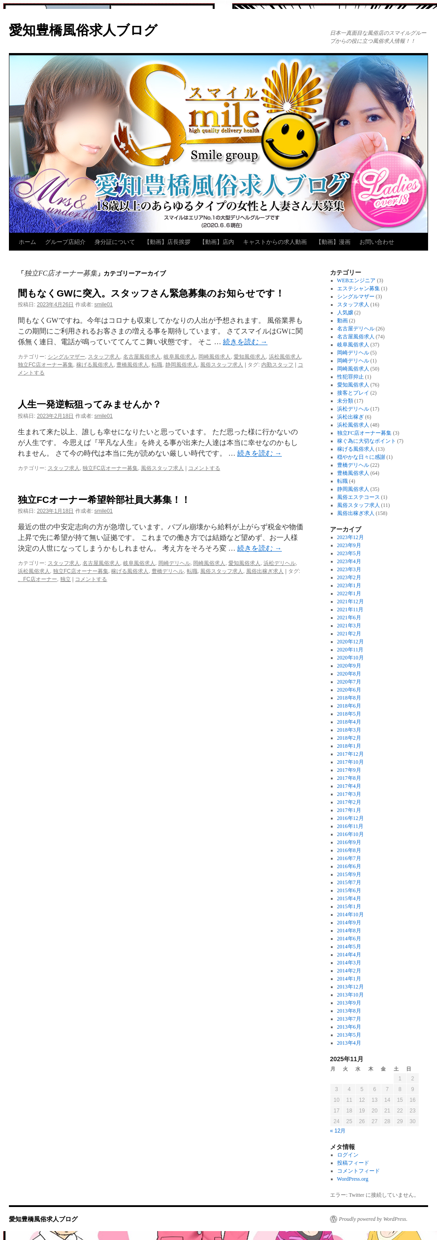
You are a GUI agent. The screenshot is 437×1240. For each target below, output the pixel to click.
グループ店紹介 (65, 242)
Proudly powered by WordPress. (373, 1219)
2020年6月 (349, 690)
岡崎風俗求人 (214, 357)
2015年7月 (349, 882)
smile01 (103, 304)
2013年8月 (349, 1011)
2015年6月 (349, 890)
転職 (157, 365)
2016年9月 (349, 842)
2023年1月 (349, 585)
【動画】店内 (216, 242)
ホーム (27, 242)
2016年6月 (349, 866)
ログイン (348, 1155)
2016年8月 (349, 850)
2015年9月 (349, 874)
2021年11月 (350, 609)
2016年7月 (349, 858)
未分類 (345, 401)
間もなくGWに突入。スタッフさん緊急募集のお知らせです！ (151, 293)
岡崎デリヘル (174, 563)
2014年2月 (349, 971)
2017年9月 (349, 770)
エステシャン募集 (358, 288)
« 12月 (338, 1131)
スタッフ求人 (104, 357)
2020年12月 (350, 642)
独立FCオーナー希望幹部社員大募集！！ (104, 499)
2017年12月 (350, 754)
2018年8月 (349, 698)
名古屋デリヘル (356, 328)
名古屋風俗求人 (142, 357)
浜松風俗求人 (285, 357)
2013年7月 (349, 1019)
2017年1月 (349, 810)
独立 (65, 579)
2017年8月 (349, 778)
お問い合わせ (376, 242)
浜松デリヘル (280, 563)
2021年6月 (349, 617)
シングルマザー (66, 357)
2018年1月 (349, 746)
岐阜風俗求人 (180, 357)
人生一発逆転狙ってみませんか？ (89, 404)
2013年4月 (349, 1043)
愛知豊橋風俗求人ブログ (83, 30)
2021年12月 (350, 601)
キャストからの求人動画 (275, 242)
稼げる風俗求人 (95, 365)
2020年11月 (350, 650)
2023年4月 (349, 561)
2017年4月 (349, 786)
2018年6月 (349, 706)
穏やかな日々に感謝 (361, 457)
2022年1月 (349, 593)
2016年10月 (350, 834)
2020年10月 (350, 658)
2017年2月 (349, 802)
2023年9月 (349, 545)
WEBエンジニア (356, 280)
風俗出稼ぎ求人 (265, 571)
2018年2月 (349, 738)
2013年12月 (350, 987)
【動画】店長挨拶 (167, 242)
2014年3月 (349, 963)
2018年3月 (349, 730)
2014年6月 (349, 938)
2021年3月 (349, 625)
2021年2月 (349, 633)
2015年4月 (349, 898)
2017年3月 (349, 794)
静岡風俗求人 (181, 365)
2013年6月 (349, 1027)
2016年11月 (350, 826)
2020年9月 (349, 666)
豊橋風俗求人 (132, 365)
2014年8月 (349, 930)
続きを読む (245, 342)
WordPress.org (352, 1179)
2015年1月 (349, 906)
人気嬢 (345, 312)
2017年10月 (350, 762)
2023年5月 (349, 553)
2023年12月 (350, 537)
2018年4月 (349, 722)
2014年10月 (350, 914)
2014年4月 (349, 955)
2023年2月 (349, 577)
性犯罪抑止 (350, 377)
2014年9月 (349, 922)
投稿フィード (353, 1163)
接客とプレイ (353, 393)
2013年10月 (350, 995)
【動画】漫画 (333, 242)
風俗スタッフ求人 (221, 365)
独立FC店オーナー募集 (45, 365)
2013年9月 (349, 1003)
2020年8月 (349, 674)
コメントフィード (358, 1171)
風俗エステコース (358, 497)
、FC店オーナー (37, 579)
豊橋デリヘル (168, 571)
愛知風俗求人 (250, 357)
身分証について (115, 242)
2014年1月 (349, 979)
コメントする (204, 468)
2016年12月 (350, 818)
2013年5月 (349, 1035)
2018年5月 (349, 714)
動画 (342, 320)
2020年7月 (349, 682)
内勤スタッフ (277, 365)
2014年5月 (349, 946)
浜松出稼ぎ (350, 417)
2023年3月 (349, 569)
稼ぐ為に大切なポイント (366, 441)
